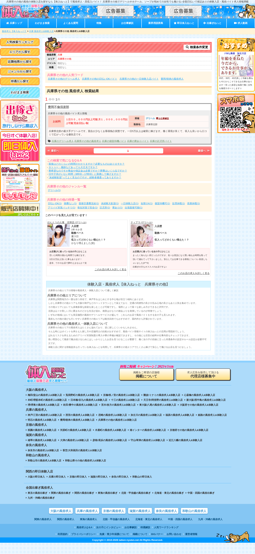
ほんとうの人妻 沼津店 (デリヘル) (66, 222)
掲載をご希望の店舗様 (146, 374)
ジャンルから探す (20, 71)
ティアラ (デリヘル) (141, 222)
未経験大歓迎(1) (110, 203)
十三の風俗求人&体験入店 (125, 400)
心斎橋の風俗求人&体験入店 (199, 395)
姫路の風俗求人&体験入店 (212, 415)
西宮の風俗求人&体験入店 (80, 415)
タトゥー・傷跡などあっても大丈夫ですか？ (73, 167)
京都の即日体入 (78, 476)
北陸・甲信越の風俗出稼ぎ (136, 493)
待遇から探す (20, 81)
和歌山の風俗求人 (194, 511)
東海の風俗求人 (88, 519)
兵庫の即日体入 (57, 476)
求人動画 (240, 23)
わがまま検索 (42, 23)
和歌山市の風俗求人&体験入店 (44, 460)
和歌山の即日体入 (142, 476)
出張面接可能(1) (133, 207)
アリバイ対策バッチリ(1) (61, 207)
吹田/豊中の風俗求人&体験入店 (80, 404)
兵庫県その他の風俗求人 (87, 141)
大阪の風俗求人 (60, 511)
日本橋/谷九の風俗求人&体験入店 (88, 400)
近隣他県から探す (20, 61)
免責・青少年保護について (114, 534)
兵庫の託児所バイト (161, 141)
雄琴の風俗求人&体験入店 (42, 440)
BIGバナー (157, 534)
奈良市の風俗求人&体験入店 (43, 450)
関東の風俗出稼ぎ (61, 493)
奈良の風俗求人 (166, 511)
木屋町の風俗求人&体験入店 (110, 430)
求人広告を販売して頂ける (203, 374)
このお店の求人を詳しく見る (110, 269)
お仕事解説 (127, 23)
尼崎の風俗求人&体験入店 (112, 415)
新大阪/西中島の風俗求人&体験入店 (206, 400)
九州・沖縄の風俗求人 (210, 519)
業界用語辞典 (155, 23)
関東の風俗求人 (42, 519)
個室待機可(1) (162, 203)
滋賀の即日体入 (99, 476)
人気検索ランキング (19, 42)
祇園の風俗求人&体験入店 (42, 430)
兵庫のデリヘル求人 (63, 141)
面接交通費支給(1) (89, 203)
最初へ (53, 150)
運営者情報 (191, 534)
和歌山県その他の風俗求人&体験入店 (85, 460)
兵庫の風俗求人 (87, 511)
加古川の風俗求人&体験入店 (146, 415)
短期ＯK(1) (147, 203)
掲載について (140, 534)
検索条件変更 (196, 47)
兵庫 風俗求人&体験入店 (41, 31)
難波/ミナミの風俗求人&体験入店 (161, 395)
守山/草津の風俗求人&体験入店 (148, 440)
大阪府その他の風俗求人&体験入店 (199, 404)
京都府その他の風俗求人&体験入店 (189, 430)
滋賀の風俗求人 (140, 511)
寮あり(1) (117, 207)
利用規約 (62, 534)
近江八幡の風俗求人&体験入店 (185, 440)
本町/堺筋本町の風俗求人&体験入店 (47, 400)
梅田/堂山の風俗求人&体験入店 (45, 395)
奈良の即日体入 (120, 476)
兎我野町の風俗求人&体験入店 (82, 395)
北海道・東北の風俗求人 (148, 519)
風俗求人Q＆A (84, 527)
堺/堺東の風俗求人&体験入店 (44, 404)
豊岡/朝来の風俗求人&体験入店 (77, 419)
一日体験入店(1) (130, 203)
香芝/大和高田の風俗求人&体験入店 (82, 450)
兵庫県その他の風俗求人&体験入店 (117, 419)
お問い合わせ (174, 534)
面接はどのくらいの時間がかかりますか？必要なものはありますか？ (87, 163)
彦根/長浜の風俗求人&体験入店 (110, 440)
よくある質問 (70, 23)
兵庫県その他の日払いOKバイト (99, 78)
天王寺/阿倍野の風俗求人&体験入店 (163, 400)
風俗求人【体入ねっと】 (14, 31)
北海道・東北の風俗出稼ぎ (169, 493)
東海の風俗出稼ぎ (107, 493)
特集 (98, 23)
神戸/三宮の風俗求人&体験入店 (45, 415)
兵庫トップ (14, 23)
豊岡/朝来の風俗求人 (172, 78)
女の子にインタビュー (108, 527)
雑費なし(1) (70, 203)
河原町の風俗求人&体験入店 (75, 430)
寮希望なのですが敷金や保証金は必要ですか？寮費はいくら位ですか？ (88, 170)
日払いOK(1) (55, 203)
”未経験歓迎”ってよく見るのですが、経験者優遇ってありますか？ (85, 177)
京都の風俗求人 (113, 511)
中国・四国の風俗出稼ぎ (201, 493)
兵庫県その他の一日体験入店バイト (139, 78)
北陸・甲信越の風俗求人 (116, 519)
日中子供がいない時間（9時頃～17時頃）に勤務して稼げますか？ (85, 174)
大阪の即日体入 (36, 476)
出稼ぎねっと (212, 23)
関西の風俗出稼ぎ (84, 493)
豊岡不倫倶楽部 (58, 107)
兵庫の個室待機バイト (114, 141)
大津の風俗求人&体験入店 (74, 440)
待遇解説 (145, 527)
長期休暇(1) (193, 203)
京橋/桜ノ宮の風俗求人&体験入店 (121, 395)
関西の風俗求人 (65, 519)
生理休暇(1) (178, 203)
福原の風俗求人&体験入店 (179, 415)
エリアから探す (19, 51)
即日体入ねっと (184, 23)
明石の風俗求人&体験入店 (42, 419)
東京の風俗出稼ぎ (37, 493)
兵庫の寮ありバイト (138, 141)
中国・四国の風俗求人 (180, 519)
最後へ (204, 150)
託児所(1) (105, 207)
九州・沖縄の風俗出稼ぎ (41, 497)
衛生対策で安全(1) (87, 207)
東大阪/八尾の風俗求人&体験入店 (157, 404)
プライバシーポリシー (83, 534)
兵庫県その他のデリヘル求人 (64, 78)
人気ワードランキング (166, 527)
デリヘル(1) (54, 190)
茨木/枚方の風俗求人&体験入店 (118, 404)
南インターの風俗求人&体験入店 (148, 430)
